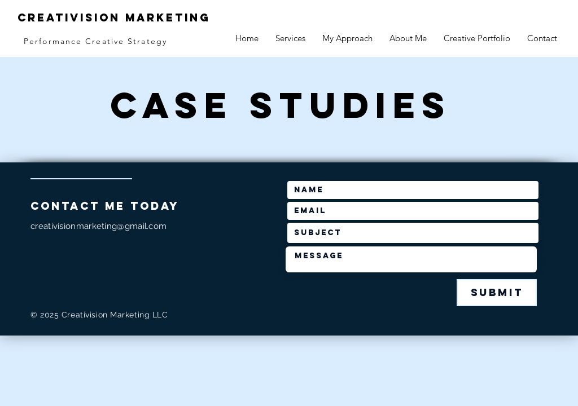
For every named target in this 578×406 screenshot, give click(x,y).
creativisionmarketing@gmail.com (98, 226)
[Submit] (497, 292)
